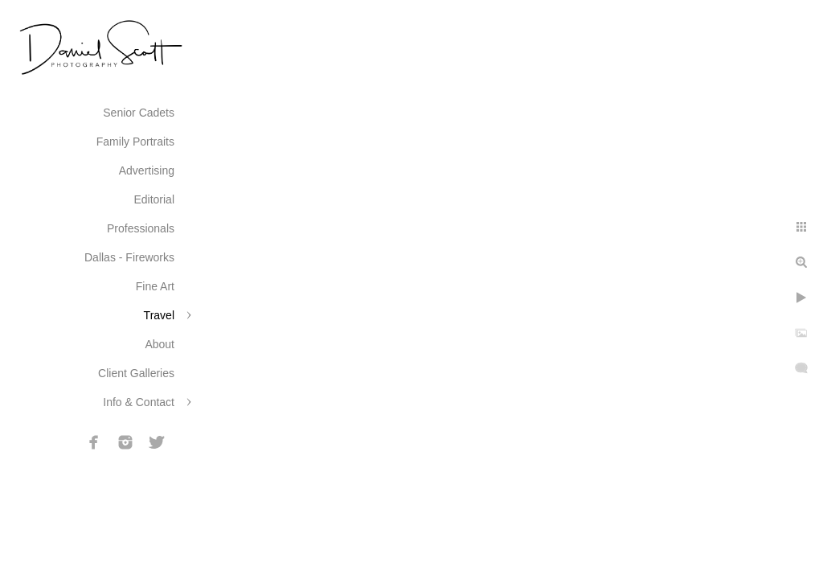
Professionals (140, 228)
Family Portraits (135, 141)
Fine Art (155, 286)
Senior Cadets (138, 112)
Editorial (153, 199)
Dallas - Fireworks (129, 257)
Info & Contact (138, 402)
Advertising (146, 170)
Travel (159, 315)
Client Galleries (136, 373)
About (159, 344)
